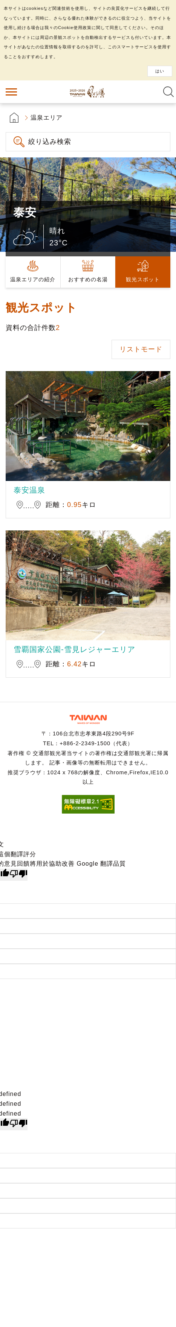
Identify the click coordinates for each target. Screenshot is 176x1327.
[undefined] (18, 1124)
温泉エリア (47, 117)
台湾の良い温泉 (88, 91)
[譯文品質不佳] (18, 875)
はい (159, 71)
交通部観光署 (88, 719)
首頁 (14, 117)
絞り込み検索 (49, 141)
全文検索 (168, 91)
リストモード (140, 349)
